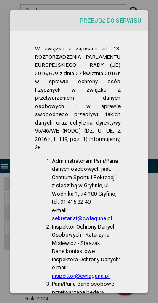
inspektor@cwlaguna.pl (81, 276)
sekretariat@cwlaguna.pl (82, 218)
